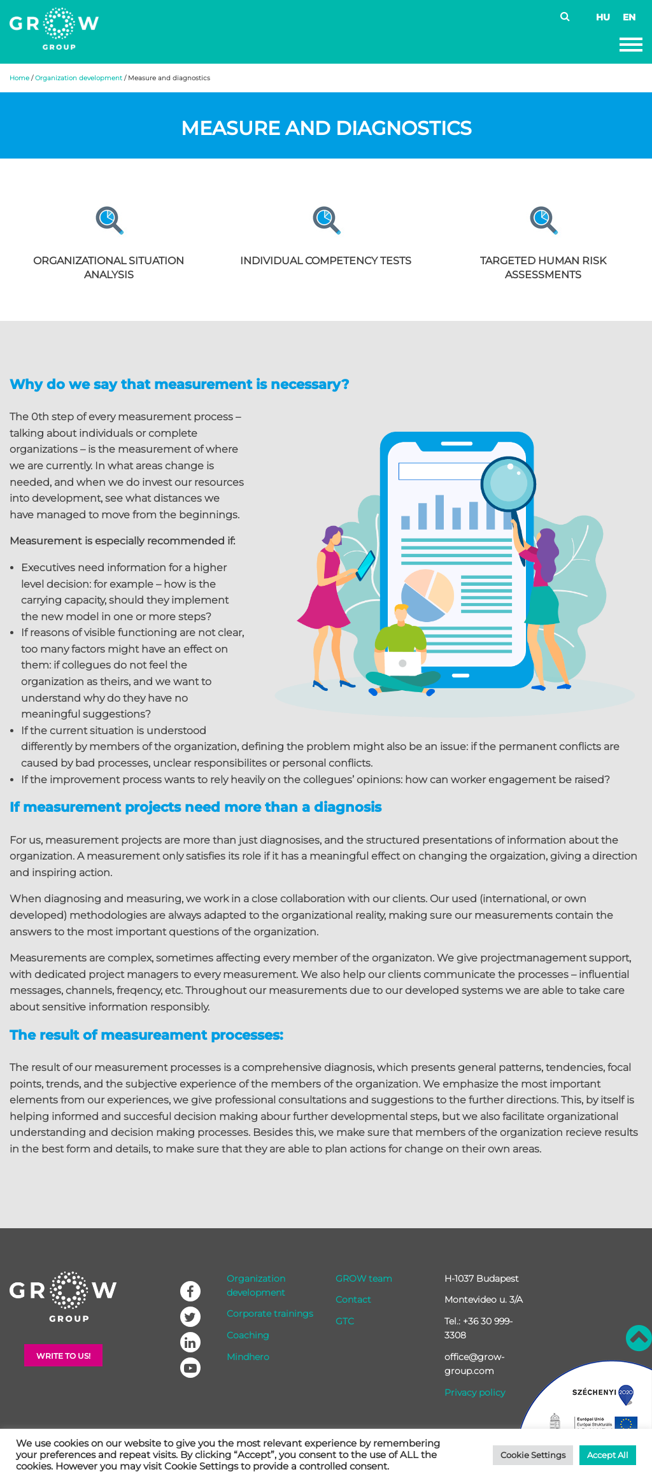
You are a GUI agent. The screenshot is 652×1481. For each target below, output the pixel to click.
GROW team (364, 1278)
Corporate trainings (270, 1313)
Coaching (248, 1335)
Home (19, 78)
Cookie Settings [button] (532, 1455)
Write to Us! (63, 1356)
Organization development (78, 78)
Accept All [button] (607, 1455)
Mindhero (248, 1357)
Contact (353, 1299)
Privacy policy (474, 1392)
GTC (345, 1321)
